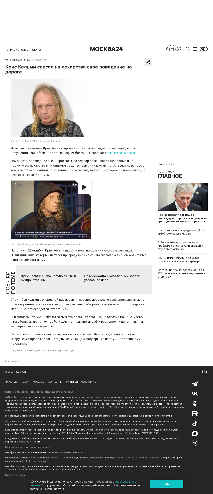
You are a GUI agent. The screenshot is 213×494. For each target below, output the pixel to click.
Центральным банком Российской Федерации (136, 457)
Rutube (195, 413)
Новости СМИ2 (13, 361)
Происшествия (39, 60)
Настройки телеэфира (16, 392)
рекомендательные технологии (67, 452)
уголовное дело (32, 350)
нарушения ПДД (66, 350)
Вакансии (12, 382)
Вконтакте (195, 393)
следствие (16, 350)
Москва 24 (106, 49)
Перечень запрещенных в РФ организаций (52, 392)
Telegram (195, 383)
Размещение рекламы (81, 382)
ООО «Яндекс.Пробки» (33, 461)
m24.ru (14, 397)
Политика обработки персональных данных (27, 447)
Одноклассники (195, 403)
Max (195, 433)
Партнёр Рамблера (15, 475)
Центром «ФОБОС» (55, 457)
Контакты (55, 382)
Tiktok (195, 423)
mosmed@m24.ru (125, 433)
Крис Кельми (49, 350)
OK (167, 484)
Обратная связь (33, 382)
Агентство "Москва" (121, 153)
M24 (23, 372)
